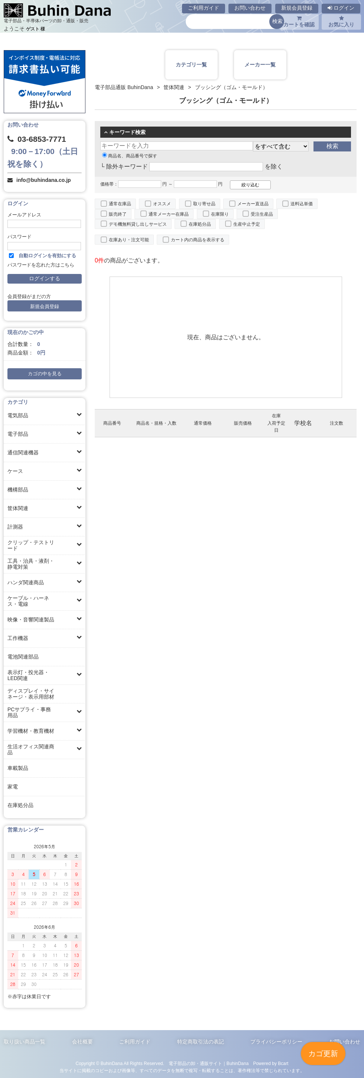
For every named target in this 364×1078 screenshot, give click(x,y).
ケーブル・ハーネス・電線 (28, 601)
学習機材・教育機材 (30, 731)
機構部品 (17, 490)
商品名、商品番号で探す (129, 156)
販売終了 (118, 214)
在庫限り (220, 214)
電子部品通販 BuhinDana (124, 87)
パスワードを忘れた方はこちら (40, 265)
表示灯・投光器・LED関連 (28, 675)
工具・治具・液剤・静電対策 (30, 564)
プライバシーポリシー (276, 1042)
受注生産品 (262, 214)
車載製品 (17, 768)
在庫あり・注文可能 (129, 239)
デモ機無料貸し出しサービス (138, 224)
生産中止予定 (246, 224)
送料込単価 (301, 203)
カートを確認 (299, 21)
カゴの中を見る (45, 373)
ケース (15, 471)
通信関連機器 (23, 452)
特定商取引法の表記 (200, 1042)
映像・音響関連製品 (30, 620)
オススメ (162, 203)
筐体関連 (17, 508)
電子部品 (17, 434)
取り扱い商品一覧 (24, 1042)
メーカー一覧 (260, 65)
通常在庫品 (120, 203)
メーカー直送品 (253, 203)
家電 (12, 787)
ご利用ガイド (203, 8)
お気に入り (341, 21)
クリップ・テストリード (30, 545)
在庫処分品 (20, 805)
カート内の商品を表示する (197, 239)
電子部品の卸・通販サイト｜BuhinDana (208, 1063)
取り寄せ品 (204, 203)
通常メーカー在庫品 (169, 214)
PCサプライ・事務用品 (29, 712)
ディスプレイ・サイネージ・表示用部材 (30, 694)
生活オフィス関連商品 (30, 749)
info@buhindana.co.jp (43, 180)
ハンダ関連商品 (25, 582)
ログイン (341, 8)
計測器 (15, 527)
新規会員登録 (296, 8)
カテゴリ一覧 (191, 65)
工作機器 (17, 638)
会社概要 (82, 1042)
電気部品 (17, 415)
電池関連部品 (23, 657)
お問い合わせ (250, 8)
